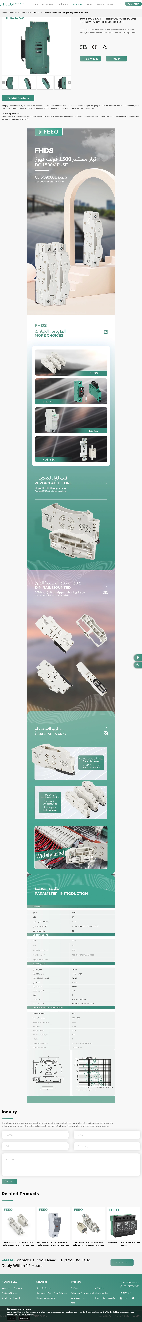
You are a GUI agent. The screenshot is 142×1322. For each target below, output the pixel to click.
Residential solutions (45, 1298)
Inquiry (116, 58)
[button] (3, 82)
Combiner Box (101, 1293)
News (89, 4)
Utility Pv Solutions (44, 1288)
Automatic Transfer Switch (82, 1293)
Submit (9, 1181)
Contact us (122, 1262)
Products (77, 4)
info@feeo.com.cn (94, 1123)
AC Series (99, 1288)
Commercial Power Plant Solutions (51, 1293)
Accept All (24, 1318)
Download (90, 58)
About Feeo (48, 4)
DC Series (75, 1288)
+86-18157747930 (131, 1286)
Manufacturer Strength (12, 1288)
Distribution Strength (11, 1298)
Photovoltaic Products (105, 1298)
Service (100, 4)
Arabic (22, 13)
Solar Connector (78, 1298)
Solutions (63, 4)
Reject (11, 1318)
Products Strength (10, 1293)
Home (34, 4)
